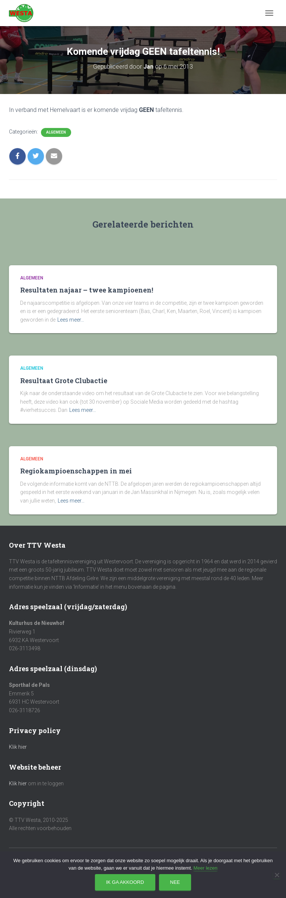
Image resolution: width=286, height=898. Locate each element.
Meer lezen (205, 868)
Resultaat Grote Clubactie (63, 380)
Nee (175, 882)
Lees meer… (70, 320)
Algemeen (56, 132)
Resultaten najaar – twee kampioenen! (86, 289)
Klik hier (18, 747)
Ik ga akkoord (125, 882)
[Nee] (276, 875)
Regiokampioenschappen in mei (76, 470)
